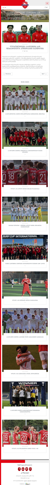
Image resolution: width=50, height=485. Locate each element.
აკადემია (32, 17)
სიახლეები (25, 17)
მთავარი (18, 17)
